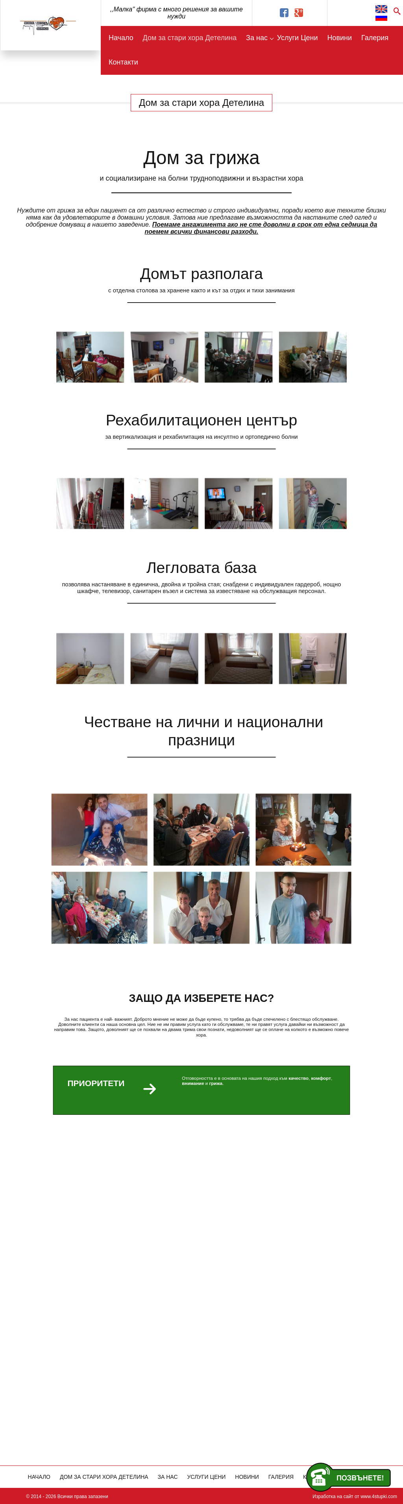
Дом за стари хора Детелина (190, 38)
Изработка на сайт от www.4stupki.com (354, 1496)
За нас (257, 38)
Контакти (123, 62)
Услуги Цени (297, 38)
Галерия (374, 38)
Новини (339, 38)
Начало (121, 38)
